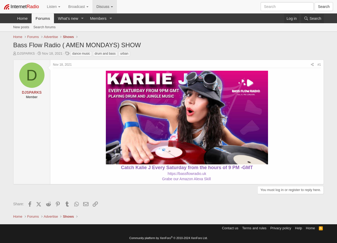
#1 (319, 64)
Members (98, 18)
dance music (81, 53)
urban (124, 53)
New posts (21, 27)
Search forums (44, 27)
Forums (43, 18)
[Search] (312, 18)
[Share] (312, 65)
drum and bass (105, 53)
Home (22, 18)
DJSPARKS (26, 53)
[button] (82, 18)
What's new (68, 18)
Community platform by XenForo (168, 238)
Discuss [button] (104, 6)
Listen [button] (53, 6)
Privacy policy (280, 228)
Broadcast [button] (78, 6)
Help (298, 228)
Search (324, 6)
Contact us (230, 228)
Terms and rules (254, 228)
